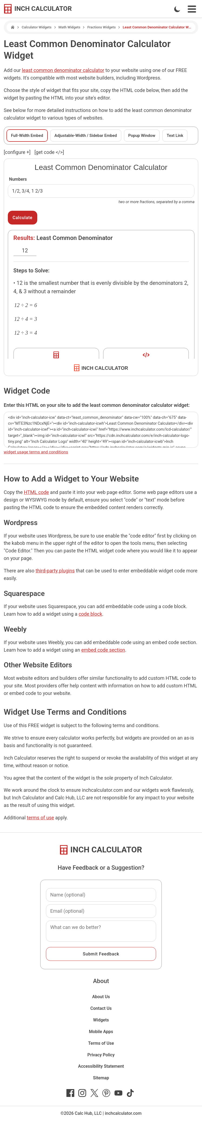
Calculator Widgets (36, 27)
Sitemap (101, 1077)
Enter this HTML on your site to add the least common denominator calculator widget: (97, 405)
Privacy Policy (101, 1054)
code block (90, 614)
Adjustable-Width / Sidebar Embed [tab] (86, 135)
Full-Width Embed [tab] (27, 135)
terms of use (40, 817)
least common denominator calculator (63, 70)
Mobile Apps (101, 1031)
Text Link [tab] (175, 135)
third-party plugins (55, 570)
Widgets (101, 1020)
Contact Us (101, 1008)
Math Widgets (69, 27)
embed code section (103, 650)
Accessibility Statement (101, 1066)
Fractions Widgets (101, 27)
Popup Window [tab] (141, 135)
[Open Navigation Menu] (192, 9)
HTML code (36, 492)
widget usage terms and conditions (36, 452)
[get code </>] (49, 152)
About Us (101, 996)
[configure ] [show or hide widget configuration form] (17, 152)
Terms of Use (101, 1043)
